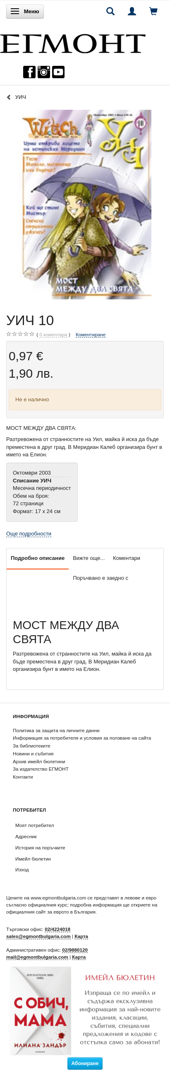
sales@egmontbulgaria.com (38, 936)
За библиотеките (31, 745)
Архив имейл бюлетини (39, 761)
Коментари (126, 558)
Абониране (85, 1063)
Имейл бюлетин (33, 858)
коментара (53, 335)
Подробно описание (38, 558)
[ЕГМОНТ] (73, 41)
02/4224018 (57, 929)
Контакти (23, 776)
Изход (22, 869)
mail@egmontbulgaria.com (37, 957)
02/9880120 (75, 949)
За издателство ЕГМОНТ (41, 769)
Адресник (26, 836)
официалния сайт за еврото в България (51, 911)
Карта (81, 936)
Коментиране (90, 334)
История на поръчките (40, 847)
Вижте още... (89, 558)
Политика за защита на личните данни (56, 730)
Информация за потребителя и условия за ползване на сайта (82, 737)
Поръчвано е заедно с (100, 578)
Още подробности (28, 533)
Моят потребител (34, 825)
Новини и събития (33, 753)
